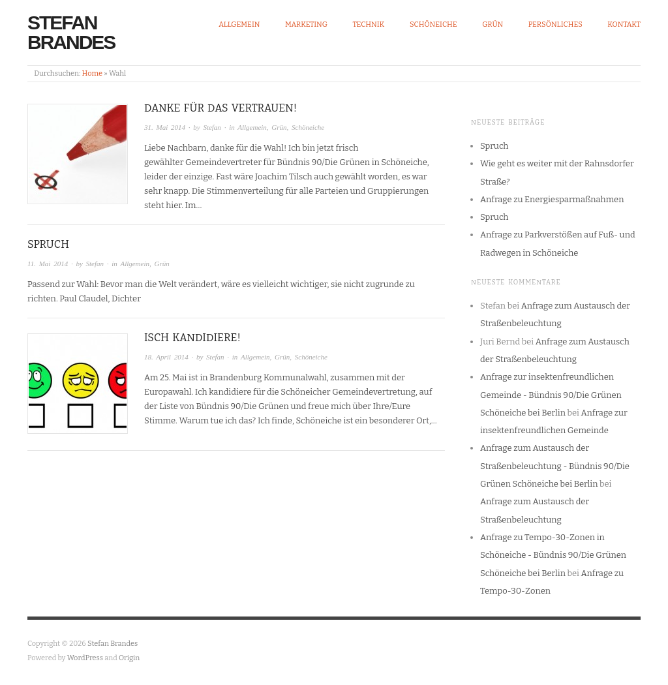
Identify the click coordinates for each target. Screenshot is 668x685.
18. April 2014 (166, 357)
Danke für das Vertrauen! (220, 108)
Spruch (48, 244)
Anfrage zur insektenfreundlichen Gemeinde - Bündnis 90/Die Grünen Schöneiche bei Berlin (551, 395)
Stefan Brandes (71, 32)
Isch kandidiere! (192, 337)
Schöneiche (433, 24)
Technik (368, 24)
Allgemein (239, 24)
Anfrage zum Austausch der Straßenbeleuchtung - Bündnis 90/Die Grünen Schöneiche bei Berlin (555, 466)
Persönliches (555, 24)
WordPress (85, 658)
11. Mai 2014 (47, 263)
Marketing (306, 24)
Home (92, 73)
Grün (492, 24)
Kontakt (624, 24)
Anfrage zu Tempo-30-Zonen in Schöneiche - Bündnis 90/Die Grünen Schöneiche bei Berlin (553, 555)
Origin (129, 658)
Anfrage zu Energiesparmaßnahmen (552, 199)
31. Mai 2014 (164, 127)
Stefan (212, 127)
